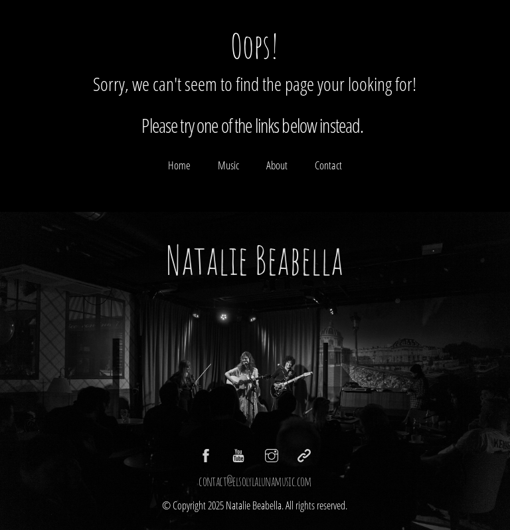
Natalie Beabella (254, 259)
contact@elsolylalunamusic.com (255, 481)
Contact (328, 165)
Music (228, 165)
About (277, 165)
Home (179, 165)
